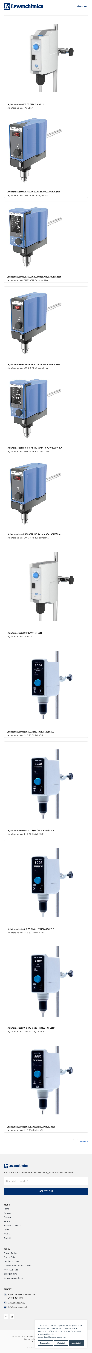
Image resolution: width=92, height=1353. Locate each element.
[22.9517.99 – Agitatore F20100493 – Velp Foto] (46, 743)
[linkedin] (12, 1316)
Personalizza (45, 1343)
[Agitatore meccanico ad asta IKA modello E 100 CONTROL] (35, 376)
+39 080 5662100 (16, 1302)
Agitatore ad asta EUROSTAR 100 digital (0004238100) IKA (34, 534)
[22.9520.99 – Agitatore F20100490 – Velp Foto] (46, 1040)
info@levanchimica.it (17, 1307)
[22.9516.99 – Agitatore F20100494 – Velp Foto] (46, 645)
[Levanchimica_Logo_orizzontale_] (23, 3)
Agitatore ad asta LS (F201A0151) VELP (25, 633)
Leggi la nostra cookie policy (55, 1337)
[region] (60, 1334)
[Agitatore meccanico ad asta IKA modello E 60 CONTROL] (35, 203)
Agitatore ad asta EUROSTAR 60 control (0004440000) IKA (34, 276)
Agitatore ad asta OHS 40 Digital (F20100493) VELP (31, 830)
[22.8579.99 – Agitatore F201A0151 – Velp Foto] (46, 546)
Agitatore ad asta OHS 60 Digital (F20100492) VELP (31, 929)
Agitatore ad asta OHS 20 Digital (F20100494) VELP (31, 731)
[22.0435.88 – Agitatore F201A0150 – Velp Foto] (46, 17)
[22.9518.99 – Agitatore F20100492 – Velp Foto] (46, 842)
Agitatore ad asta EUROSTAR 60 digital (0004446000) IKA (34, 192)
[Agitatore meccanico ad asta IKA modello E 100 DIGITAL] (35, 459)
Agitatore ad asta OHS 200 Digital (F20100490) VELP (31, 1126)
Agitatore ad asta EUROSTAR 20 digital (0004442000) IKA (34, 364)
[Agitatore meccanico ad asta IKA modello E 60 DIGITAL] (35, 116)
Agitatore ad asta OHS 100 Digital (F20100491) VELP (31, 1028)
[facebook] (6, 1316)
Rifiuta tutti (61, 1343)
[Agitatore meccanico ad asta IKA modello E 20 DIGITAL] (35, 288)
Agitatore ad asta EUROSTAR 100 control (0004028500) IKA (35, 448)
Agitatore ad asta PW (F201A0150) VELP (26, 104)
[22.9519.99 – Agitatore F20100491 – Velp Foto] (46, 941)
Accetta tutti (76, 1343)
